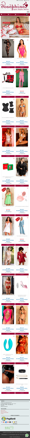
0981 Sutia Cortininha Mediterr (22, 117)
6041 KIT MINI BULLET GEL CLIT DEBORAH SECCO (8, 177)
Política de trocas (4, 411)
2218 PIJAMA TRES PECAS (22, 87)
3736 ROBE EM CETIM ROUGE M (21, 265)
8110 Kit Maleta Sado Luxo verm (8, 87)
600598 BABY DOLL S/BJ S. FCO (8, 206)
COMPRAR (8, 67)
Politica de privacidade (4, 412)
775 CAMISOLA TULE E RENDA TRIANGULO (8, 148)
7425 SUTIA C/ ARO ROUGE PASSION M (8, 295)
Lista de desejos (20, 0)
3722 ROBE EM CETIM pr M (21, 176)
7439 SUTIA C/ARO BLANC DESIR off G (8, 265)
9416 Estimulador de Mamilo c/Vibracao (21, 206)
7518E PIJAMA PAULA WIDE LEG (22, 235)
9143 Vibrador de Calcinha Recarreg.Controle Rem (22, 296)
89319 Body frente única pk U (22, 58)
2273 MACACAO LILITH (8, 58)
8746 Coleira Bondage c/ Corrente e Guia (22, 384)
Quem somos (3, 410)
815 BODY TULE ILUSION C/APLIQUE (22, 147)
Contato (2, 413)
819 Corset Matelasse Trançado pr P (8, 117)
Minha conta (26, 0)
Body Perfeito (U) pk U (8, 324)
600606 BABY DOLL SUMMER (8, 235)
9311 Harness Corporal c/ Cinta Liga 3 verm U (22, 355)
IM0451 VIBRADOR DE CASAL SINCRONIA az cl (8, 355)
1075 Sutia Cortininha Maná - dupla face (21, 324)
